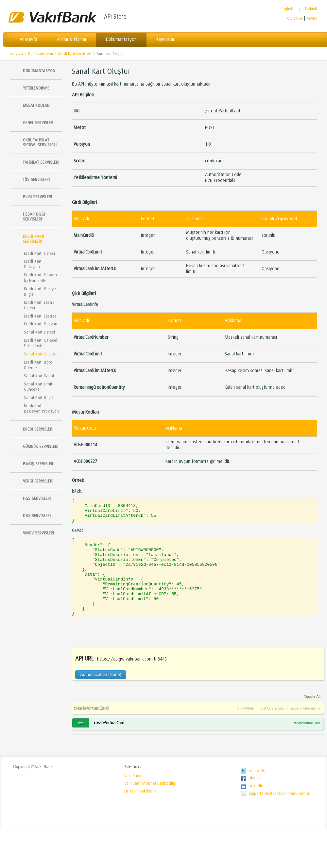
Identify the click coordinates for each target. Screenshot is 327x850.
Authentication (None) (100, 695)
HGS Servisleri (37, 498)
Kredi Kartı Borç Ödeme (38, 365)
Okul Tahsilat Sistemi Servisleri (40, 142)
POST (80, 744)
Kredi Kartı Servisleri (74, 54)
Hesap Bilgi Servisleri (34, 216)
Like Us (255, 798)
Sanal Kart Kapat (39, 375)
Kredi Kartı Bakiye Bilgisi (40, 291)
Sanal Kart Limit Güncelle (38, 387)
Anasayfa (28, 39)
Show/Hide (245, 729)
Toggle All (312, 717)
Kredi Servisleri (38, 429)
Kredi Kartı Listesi (39, 253)
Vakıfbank (52, 17)
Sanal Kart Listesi (39, 332)
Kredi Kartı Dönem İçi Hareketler (40, 277)
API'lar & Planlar (71, 39)
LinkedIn (256, 806)
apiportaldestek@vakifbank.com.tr (279, 814)
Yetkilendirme (36, 88)
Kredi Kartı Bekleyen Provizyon (41, 408)
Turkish (311, 9)
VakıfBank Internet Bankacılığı (150, 804)
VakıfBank (132, 796)
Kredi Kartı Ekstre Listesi (39, 305)
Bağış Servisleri (38, 463)
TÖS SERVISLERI (36, 179)
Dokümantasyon (121, 39)
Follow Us (257, 791)
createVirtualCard (91, 729)
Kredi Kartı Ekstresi (41, 316)
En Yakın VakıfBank (140, 811)
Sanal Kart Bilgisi (39, 397)
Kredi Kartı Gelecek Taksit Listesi (41, 343)
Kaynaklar (165, 39)
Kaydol (311, 18)
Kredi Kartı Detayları (33, 264)
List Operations (272, 729)
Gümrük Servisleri (40, 446)
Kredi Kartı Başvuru (41, 323)
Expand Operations (305, 729)
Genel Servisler (38, 122)
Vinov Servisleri (38, 533)
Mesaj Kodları (36, 105)
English (287, 9)
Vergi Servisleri (38, 481)
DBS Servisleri (37, 515)
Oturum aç (295, 18)
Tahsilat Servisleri (41, 162)
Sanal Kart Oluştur (110, 54)
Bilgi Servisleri (37, 196)
